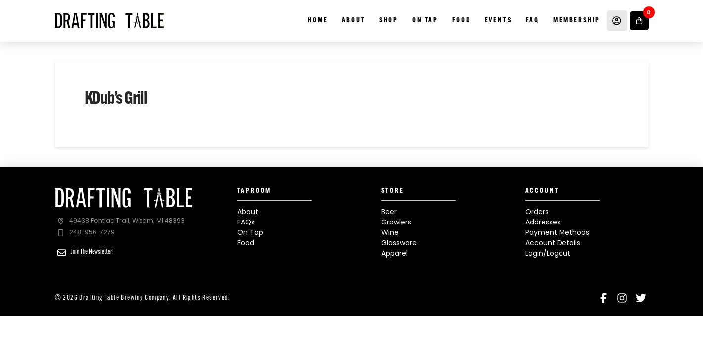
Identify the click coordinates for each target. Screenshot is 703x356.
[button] (639, 20)
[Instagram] (622, 298)
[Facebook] (603, 298)
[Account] (617, 20)
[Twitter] (641, 298)
